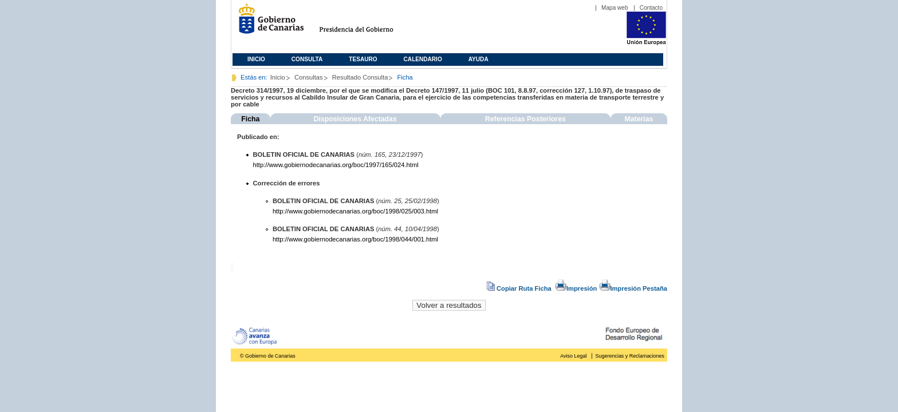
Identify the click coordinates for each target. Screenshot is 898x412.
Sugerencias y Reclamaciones (630, 356)
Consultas (308, 77)
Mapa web (614, 8)
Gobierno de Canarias (267, 23)
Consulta (307, 59)
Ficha (250, 119)
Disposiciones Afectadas (355, 119)
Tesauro (363, 59)
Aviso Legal (573, 356)
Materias (638, 119)
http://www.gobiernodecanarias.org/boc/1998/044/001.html (355, 239)
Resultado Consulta (360, 77)
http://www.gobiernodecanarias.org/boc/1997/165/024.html (336, 164)
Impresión (576, 288)
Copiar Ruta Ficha (520, 288)
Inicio (256, 59)
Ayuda (478, 59)
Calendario (423, 59)
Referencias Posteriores (525, 119)
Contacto (651, 8)
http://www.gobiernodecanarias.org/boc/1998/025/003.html (355, 211)
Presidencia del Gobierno (367, 23)
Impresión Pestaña (633, 288)
